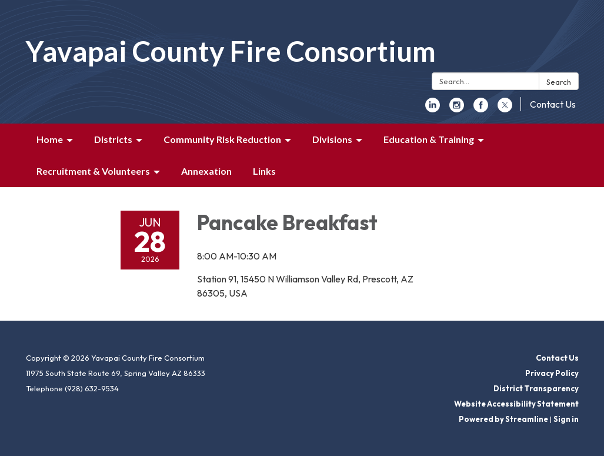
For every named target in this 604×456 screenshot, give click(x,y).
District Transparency (536, 388)
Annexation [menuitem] (206, 171)
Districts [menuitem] (113, 139)
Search (558, 81)
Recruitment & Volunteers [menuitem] (93, 171)
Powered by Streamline (503, 419)
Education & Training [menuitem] (428, 139)
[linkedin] (432, 109)
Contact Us (553, 104)
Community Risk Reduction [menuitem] (222, 139)
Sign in (566, 419)
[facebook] (480, 109)
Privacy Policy (552, 373)
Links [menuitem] (264, 171)
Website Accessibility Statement (516, 403)
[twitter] (505, 109)
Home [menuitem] (49, 139)
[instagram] (456, 109)
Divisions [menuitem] (332, 139)
